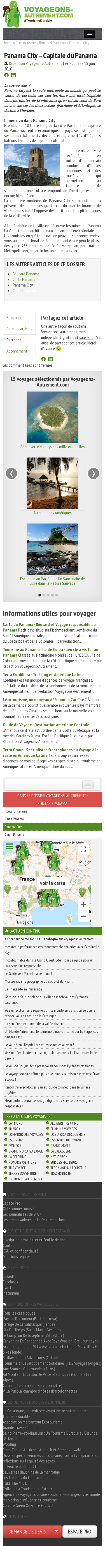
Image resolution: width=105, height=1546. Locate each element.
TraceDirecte (60, 1173)
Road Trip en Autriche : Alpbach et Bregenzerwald (42, 1449)
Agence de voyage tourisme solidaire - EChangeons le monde (51, 1494)
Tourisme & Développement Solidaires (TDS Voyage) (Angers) (52, 1363)
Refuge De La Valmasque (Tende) (29, 1324)
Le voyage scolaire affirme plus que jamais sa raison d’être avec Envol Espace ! (52, 1076)
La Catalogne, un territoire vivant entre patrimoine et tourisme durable (45, 1413)
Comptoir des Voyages (25, 1134)
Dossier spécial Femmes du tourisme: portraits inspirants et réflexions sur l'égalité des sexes (50, 1458)
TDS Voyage (17, 1167)
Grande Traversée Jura (20, 1427)
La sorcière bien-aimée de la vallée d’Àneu (34, 1023)
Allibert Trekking (64, 1123)
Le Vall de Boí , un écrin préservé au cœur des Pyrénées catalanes (49, 1065)
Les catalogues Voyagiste (27, 1116)
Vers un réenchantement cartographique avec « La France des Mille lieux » (51, 1055)
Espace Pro (11, 1203)
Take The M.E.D (15, 1483)
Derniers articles (19, 328)
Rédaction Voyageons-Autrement (35, 63)
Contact (9, 1245)
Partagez (13, 340)
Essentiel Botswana (65, 1140)
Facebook (10, 1282)
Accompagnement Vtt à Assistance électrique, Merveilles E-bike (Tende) (50, 1349)
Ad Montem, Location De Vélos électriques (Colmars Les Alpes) (47, 1377)
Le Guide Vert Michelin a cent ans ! (28, 973)
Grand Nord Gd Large (25, 1151)
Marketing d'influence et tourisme (30, 1500)
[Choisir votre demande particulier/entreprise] (57, 1531)
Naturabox (58, 1156)
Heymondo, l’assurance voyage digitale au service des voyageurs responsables (49, 1103)
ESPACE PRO (79, 1531)
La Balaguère (60, 1151)
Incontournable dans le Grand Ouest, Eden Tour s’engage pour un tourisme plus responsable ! (49, 963)
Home (7, 42)
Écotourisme (26, 42)
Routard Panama (52, 42)
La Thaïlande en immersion (23, 989)
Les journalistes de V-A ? (22, 1214)
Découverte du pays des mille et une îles (52, 446)
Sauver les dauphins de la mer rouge (31, 1472)
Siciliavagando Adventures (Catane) (31, 1357)
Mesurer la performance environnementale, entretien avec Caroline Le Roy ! (52, 949)
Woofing (9, 1444)
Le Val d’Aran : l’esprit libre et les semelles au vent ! (39, 1044)
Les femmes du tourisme (22, 1477)
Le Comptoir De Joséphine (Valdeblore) (33, 1335)
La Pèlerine (17, 1156)
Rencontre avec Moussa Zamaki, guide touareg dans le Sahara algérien (47, 1090)
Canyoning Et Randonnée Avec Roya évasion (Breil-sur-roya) (50, 1341)
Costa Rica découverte (67, 1134)
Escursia (15, 1140)
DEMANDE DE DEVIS (27, 1531)
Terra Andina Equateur (68, 1167)
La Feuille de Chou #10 (20, 1466)
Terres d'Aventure (22, 1173)
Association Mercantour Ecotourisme (32, 1422)
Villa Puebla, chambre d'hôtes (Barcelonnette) (40, 1391)
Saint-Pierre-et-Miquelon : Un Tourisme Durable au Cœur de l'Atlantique (50, 1435)
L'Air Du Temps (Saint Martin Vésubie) (32, 1329)
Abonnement (16, 351)
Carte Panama (24, 279)
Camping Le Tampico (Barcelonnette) (32, 1385)
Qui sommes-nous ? (18, 1208)
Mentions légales (17, 1256)
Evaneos (14, 1145)
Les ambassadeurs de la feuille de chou (34, 1219)
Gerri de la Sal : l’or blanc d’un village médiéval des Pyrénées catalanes (46, 999)
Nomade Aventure (22, 1162)
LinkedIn (9, 1276)
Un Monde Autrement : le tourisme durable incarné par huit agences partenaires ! (51, 1034)
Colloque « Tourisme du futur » (27, 1488)
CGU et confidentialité (20, 1251)
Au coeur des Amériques (53, 512)
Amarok (14, 1128)
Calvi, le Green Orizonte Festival (28, 1505)
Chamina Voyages (63, 1128)
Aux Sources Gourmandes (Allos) (29, 1368)
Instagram (11, 1293)
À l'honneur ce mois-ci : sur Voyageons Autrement (49, 938)
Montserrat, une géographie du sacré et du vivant (39, 981)
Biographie (15, 317)
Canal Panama (24, 290)
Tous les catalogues (19, 1313)
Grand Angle (60, 1145)
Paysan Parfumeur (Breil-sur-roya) (30, 1318)
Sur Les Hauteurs (64, 1162)
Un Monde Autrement (25, 1178)
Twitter (9, 1287)
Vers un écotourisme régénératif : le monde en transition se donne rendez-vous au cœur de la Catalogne (50, 1013)
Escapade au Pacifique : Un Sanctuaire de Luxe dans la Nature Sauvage (52, 581)
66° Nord (15, 1123)
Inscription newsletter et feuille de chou (35, 1239)
